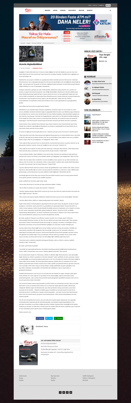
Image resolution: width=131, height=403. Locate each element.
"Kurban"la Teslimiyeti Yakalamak (100, 95)
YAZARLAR (90, 76)
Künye (21, 378)
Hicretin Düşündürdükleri (49, 343)
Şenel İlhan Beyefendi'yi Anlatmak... (100, 89)
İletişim (21, 380)
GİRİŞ (89, 5)
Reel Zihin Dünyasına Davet (49, 346)
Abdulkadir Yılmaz (37, 68)
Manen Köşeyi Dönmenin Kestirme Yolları (102, 83)
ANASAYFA (47, 10)
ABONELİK (89, 10)
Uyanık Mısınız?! (96, 115)
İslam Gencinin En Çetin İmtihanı (100, 101)
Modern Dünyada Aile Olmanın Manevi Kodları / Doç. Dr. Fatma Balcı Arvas (100, 129)
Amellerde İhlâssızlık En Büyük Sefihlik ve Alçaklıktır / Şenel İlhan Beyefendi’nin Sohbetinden (101, 135)
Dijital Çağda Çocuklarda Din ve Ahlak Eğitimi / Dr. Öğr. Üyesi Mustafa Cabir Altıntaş (100, 122)
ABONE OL (101, 5)
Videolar (81, 10)
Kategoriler (72, 10)
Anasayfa (23, 43)
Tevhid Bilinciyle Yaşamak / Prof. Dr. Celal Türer (55, 349)
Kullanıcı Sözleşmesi (89, 378)
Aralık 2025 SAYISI (93, 51)
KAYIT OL (95, 5)
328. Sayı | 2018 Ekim (36, 43)
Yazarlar (63, 10)
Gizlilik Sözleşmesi (88, 376)
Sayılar (55, 10)
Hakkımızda (23, 376)
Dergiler (28, 43)
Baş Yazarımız (55, 376)
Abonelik (85, 380)
